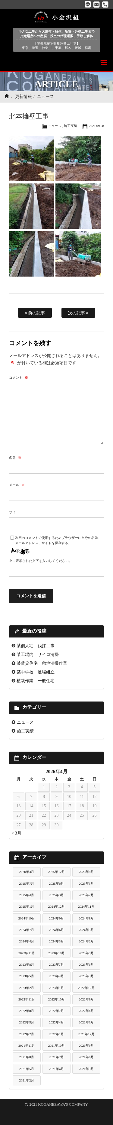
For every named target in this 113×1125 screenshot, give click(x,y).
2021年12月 (86, 1034)
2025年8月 (86, 872)
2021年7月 (56, 1057)
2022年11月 (26, 999)
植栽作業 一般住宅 (36, 680)
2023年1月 (56, 988)
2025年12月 (56, 872)
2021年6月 (86, 1057)
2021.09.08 (96, 126)
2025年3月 (56, 895)
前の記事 (35, 312)
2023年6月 (86, 964)
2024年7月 (26, 930)
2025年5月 (86, 883)
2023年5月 (26, 976)
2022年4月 (56, 1022)
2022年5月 (26, 1022)
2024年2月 (86, 941)
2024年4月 (26, 941)
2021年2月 (26, 1080)
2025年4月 (26, 895)
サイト (14, 512)
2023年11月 (26, 953)
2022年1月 (56, 1034)
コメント (18, 377)
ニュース (45, 96)
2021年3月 (86, 1069)
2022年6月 (86, 1011)
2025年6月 (56, 883)
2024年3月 (56, 941)
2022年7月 (56, 1011)
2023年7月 (56, 964)
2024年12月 (56, 906)
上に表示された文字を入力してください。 (40, 560)
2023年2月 (26, 988)
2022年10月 (56, 999)
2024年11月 (86, 906)
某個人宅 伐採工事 (36, 645)
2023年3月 (86, 976)
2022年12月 (86, 988)
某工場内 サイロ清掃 (38, 654)
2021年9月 (86, 1045)
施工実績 (70, 126)
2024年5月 (86, 930)
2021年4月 (56, 1069)
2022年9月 (86, 999)
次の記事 (78, 312)
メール (17, 485)
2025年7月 (26, 883)
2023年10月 (56, 953)
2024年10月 (26, 918)
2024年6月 (56, 930)
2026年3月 (26, 872)
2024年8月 (86, 918)
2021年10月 (56, 1045)
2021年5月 (26, 1069)
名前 (15, 457)
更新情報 (23, 96)
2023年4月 (56, 976)
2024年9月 (56, 918)
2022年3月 (86, 1022)
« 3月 (16, 833)
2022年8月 (26, 1011)
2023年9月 (86, 953)
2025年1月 (26, 906)
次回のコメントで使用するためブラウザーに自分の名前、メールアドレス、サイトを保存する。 (58, 540)
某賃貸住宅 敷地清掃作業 (42, 663)
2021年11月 (26, 1045)
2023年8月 (26, 964)
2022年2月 (26, 1034)
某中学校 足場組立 (36, 671)
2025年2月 (86, 895)
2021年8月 (26, 1057)
